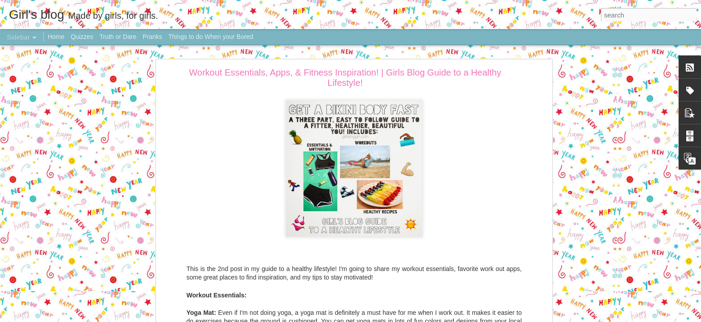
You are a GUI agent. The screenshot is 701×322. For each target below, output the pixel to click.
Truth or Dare (117, 36)
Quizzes (82, 36)
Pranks (152, 36)
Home (56, 36)
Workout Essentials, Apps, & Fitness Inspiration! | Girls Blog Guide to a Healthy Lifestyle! (345, 78)
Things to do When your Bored (211, 36)
